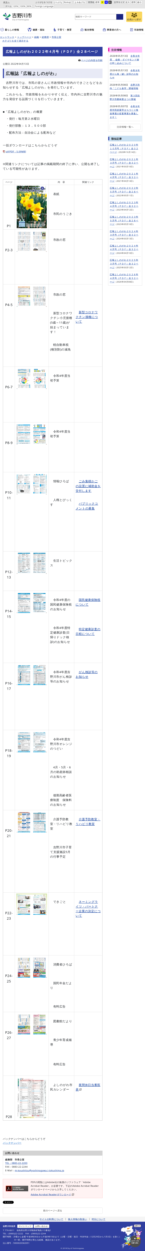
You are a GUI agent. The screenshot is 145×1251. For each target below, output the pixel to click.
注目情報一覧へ (125, 126)
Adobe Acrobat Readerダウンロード (52, 1194)
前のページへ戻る (52, 1210)
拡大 (128, 2)
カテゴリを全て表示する (15, 40)
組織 (36, 37)
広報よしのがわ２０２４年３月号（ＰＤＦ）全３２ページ (124, 235)
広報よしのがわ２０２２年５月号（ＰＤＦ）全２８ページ (124, 191)
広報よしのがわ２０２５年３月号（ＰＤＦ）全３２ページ (124, 263)
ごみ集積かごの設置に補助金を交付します (88, 486)
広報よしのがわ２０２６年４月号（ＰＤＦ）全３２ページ (124, 278)
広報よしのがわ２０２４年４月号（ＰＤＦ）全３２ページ (124, 249)
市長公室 (56, 37)
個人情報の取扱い (77, 1219)
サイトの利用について (51, 1219)
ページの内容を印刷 (90, 60)
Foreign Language (44, 6)
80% (29, 6)
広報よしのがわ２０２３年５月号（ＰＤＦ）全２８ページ (124, 220)
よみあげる (80, 2)
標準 (97, 2)
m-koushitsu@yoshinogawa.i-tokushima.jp (39, 1170)
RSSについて (98, 1219)
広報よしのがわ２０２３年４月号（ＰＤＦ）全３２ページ (124, 206)
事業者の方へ (112, 29)
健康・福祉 (36, 30)
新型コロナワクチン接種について (87, 316)
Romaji (67, 2)
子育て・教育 (62, 29)
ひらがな (58, 2)
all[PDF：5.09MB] (16, 151)
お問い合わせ (41, 1226)
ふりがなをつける (43, 2)
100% (22, 6)
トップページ (24, 37)
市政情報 (137, 29)
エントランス (7, 37)
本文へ (6, 2)
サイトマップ (25, 1226)
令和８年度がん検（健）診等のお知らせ (125, 74)
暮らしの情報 (10, 29)
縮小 (139, 2)
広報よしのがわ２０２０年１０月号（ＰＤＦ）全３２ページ (124, 148)
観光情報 (87, 29)
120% (15, 6)
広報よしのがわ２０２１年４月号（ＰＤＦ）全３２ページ (124, 177)
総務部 (45, 37)
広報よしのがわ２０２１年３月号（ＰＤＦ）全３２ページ (124, 163)
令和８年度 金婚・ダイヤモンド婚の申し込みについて (125, 59)
